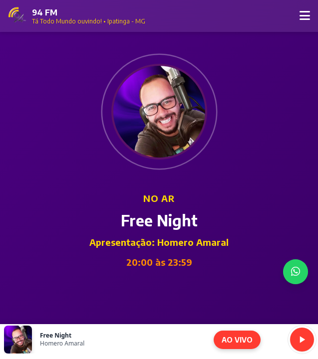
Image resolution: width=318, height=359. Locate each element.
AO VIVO (237, 340)
